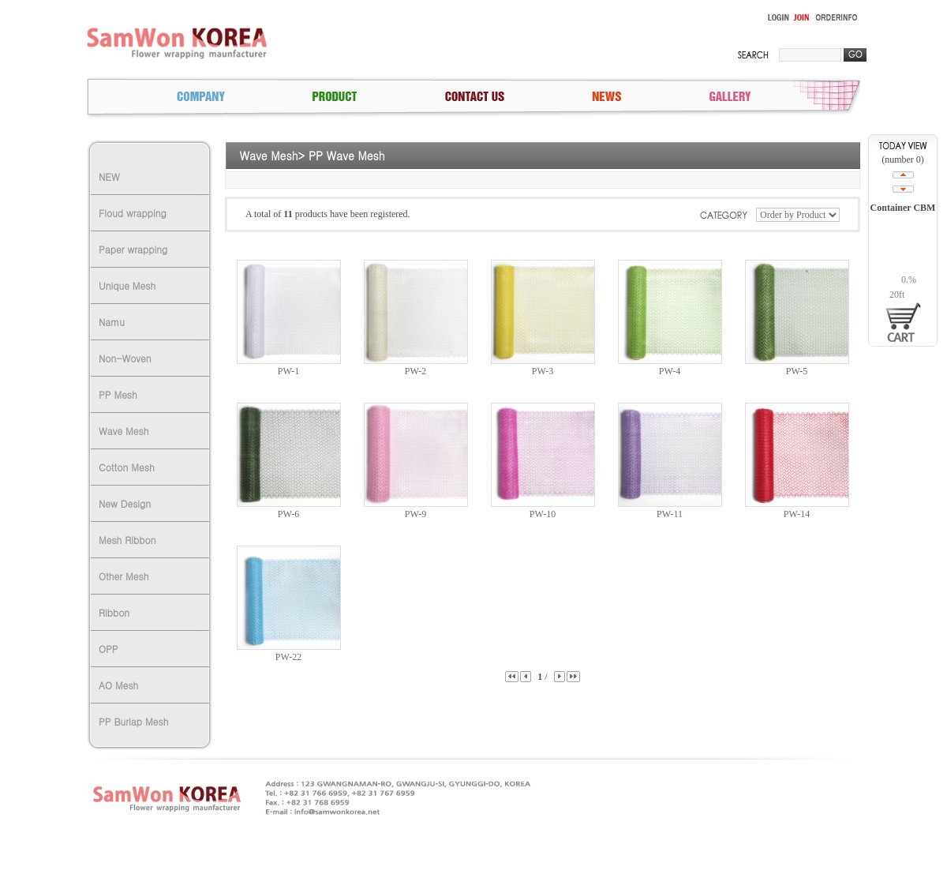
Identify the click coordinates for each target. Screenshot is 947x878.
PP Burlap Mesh (133, 721)
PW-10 (543, 514)
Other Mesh (123, 576)
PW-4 (669, 371)
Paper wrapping (133, 249)
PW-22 (288, 656)
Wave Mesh (123, 430)
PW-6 (288, 514)
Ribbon (114, 612)
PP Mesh (118, 394)
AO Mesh (118, 685)
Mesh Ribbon (127, 539)
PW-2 (415, 371)
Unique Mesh (127, 285)
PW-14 (797, 514)
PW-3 (542, 371)
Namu (112, 321)
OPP (108, 648)
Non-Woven (125, 358)
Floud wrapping (133, 213)
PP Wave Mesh (347, 155)
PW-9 (415, 514)
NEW (109, 176)
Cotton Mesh (127, 467)
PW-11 (670, 514)
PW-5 (796, 371)
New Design (125, 503)
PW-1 (288, 371)
